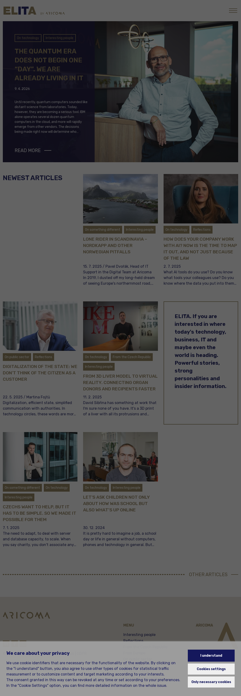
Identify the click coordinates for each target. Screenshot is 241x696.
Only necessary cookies (211, 682)
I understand (211, 656)
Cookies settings (211, 669)
